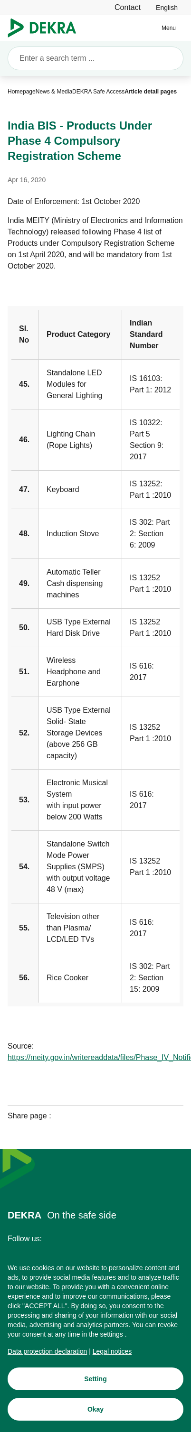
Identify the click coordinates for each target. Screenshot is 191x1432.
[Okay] (95, 1410)
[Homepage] (22, 91)
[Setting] (95, 1379)
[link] (166, 7)
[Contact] (127, 7)
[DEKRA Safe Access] (98, 91)
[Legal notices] (112, 1352)
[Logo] (46, 28)
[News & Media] (54, 91)
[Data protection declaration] (47, 1352)
